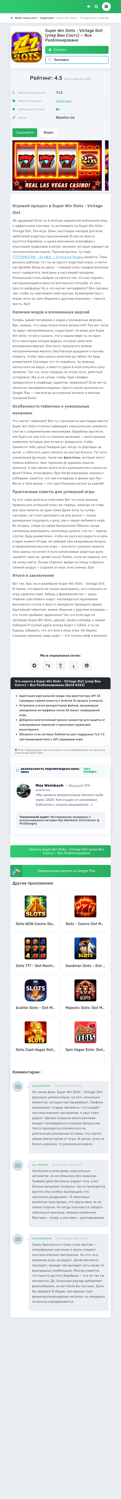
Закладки (58, 60)
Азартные (63, 101)
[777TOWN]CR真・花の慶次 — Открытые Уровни (48, 257)
